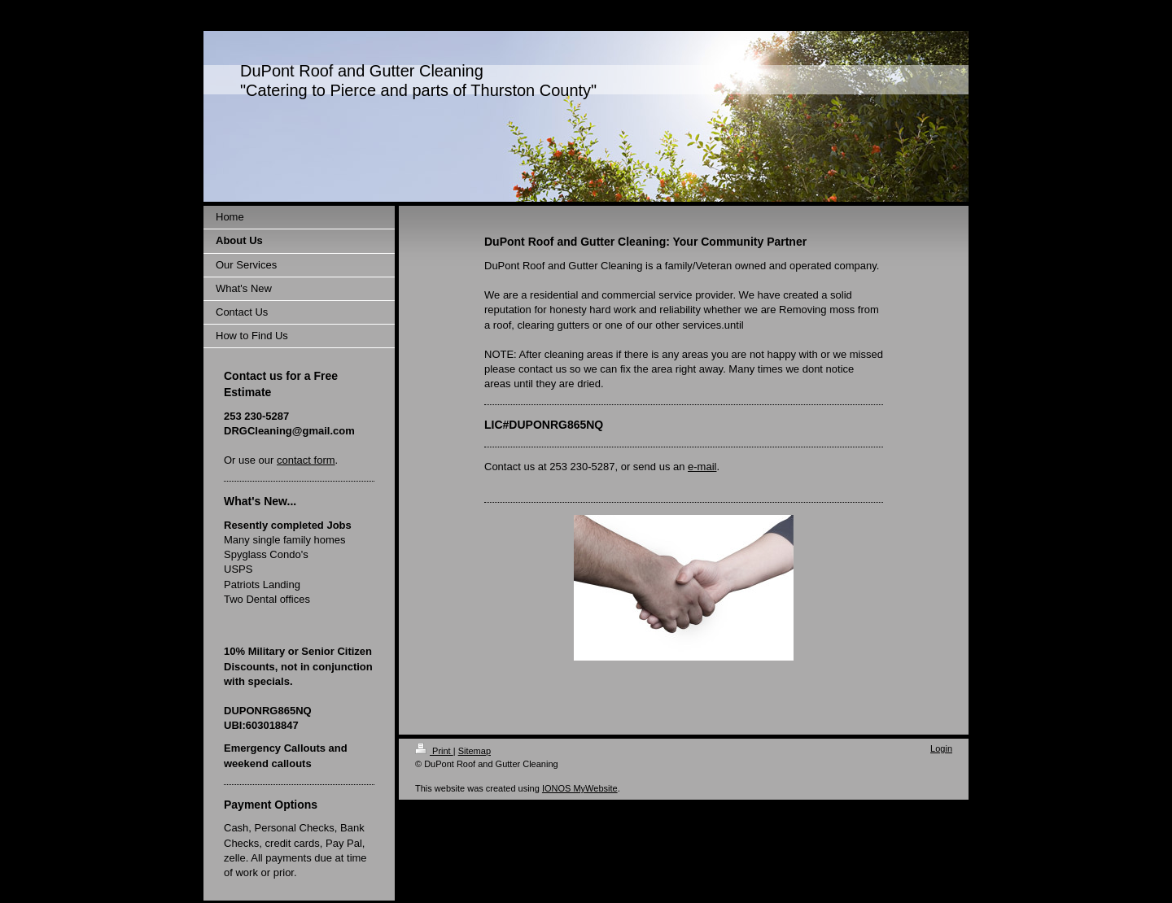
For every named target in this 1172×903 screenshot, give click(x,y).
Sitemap (474, 751)
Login (941, 748)
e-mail (702, 466)
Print (434, 751)
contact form (306, 460)
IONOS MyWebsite (580, 788)
